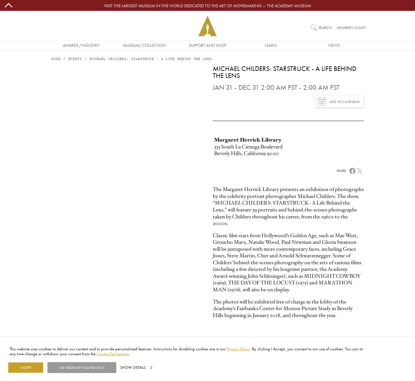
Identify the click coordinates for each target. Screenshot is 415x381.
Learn (271, 45)
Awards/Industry (81, 45)
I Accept (26, 367)
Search (325, 27)
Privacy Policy (238, 348)
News (334, 45)
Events (75, 59)
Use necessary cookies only (81, 367)
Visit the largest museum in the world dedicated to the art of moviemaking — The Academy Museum (207, 5)
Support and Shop (207, 45)
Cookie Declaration (113, 353)
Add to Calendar (339, 101)
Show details (133, 367)
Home (56, 59)
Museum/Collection (144, 45)
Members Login (351, 27)
